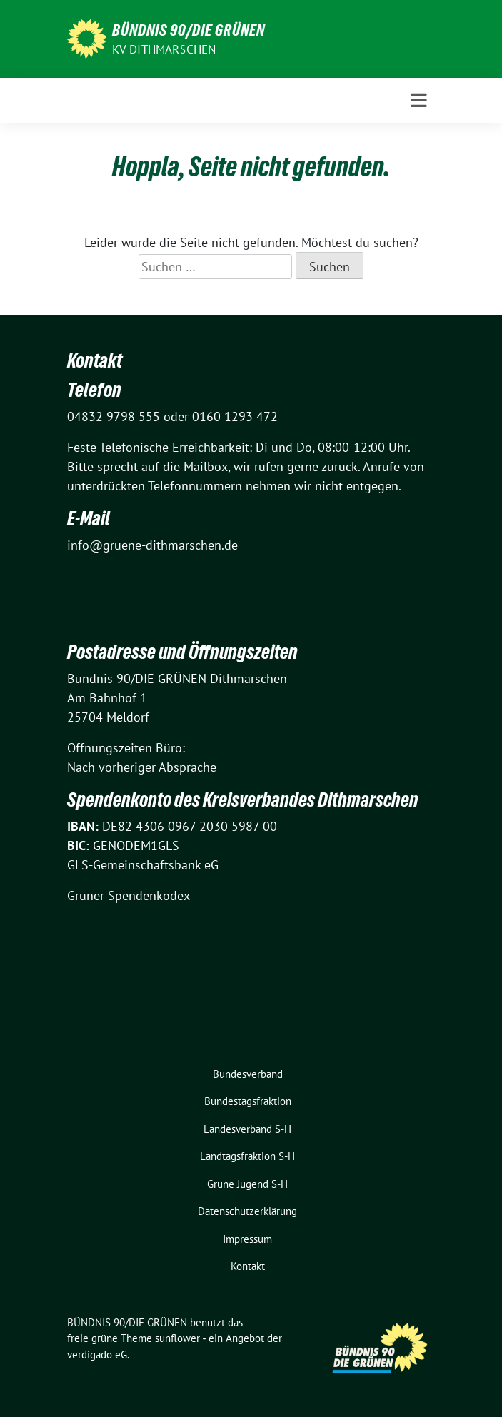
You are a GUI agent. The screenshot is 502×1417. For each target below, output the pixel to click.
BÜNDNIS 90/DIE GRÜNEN (188, 30)
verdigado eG (97, 1354)
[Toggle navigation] (419, 101)
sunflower (177, 1338)
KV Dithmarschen (164, 49)
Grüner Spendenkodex (128, 895)
